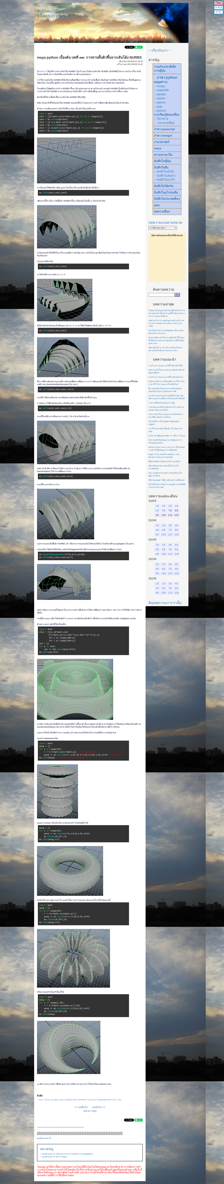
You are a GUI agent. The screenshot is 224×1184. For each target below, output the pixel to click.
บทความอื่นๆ (162, 211)
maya (64, 1157)
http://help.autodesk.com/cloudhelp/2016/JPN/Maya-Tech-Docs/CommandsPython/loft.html (79, 1100)
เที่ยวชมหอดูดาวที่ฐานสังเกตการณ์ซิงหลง (166, 480)
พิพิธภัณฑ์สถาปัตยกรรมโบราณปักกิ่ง (164, 461)
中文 (218, 12)
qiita (157, 205)
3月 (170, 506)
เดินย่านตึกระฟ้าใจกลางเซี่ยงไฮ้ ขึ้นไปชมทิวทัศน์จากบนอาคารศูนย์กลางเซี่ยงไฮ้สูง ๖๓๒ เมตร (166, 340)
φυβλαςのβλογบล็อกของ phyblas (54, 13)
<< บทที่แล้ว (81, 1107)
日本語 (218, 7)
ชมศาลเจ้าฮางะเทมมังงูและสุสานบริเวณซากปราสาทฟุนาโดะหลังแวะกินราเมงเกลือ (166, 323)
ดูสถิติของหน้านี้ (44, 1138)
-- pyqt (158, 106)
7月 (170, 530)
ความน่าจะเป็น (163, 154)
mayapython (87, 1154)
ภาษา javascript (164, 129)
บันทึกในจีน (161, 167)
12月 (176, 534)
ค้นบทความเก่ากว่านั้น (164, 603)
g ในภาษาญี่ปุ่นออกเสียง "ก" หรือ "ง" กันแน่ (166, 436)
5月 (157, 510)
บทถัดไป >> (98, 1107)
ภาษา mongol (163, 135)
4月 (176, 506)
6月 (164, 510)
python (76, 1154)
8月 (176, 530)
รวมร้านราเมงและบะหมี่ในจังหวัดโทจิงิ (165, 365)
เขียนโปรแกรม (62, 1154)
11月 (170, 534)
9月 (157, 534)
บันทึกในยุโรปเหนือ (166, 192)
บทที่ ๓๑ (43, 71)
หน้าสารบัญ (89, 1110)
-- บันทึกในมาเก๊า (164, 179)
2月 (164, 506)
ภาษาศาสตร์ (161, 142)
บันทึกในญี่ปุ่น (162, 161)
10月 (163, 534)
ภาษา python (167, 77)
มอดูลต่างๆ (160, 82)
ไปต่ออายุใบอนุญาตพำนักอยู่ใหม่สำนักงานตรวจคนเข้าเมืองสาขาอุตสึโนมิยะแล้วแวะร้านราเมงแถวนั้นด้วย (166, 313)
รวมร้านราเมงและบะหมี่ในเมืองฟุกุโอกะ (165, 377)
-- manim (159, 98)
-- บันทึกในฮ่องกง (164, 175)
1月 (157, 506)
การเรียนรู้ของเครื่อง (166, 114)
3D (57, 1157)
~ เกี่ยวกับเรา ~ (159, 50)
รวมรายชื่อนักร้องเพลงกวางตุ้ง (161, 403)
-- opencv (160, 102)
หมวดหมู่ (46, 1149)
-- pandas (160, 94)
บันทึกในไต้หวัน (163, 186)
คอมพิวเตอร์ (47, 1154)
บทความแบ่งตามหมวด (165, 222)
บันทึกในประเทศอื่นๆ (167, 198)
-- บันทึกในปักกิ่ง (164, 171)
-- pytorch (160, 110)
